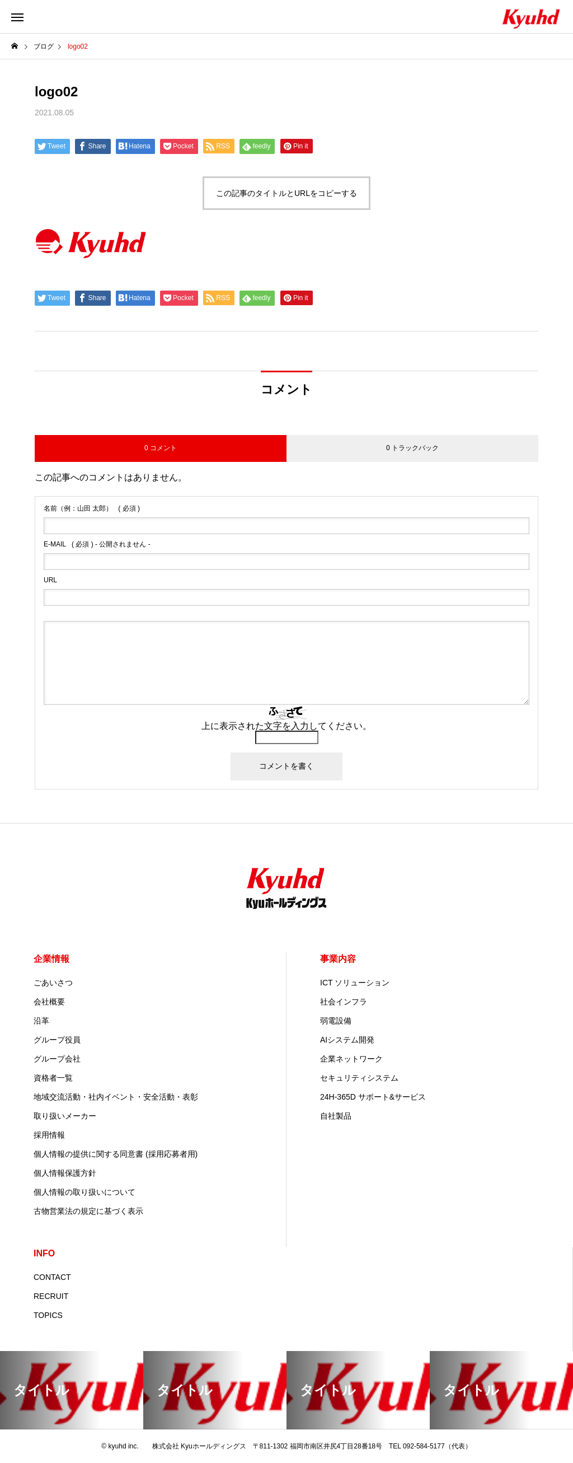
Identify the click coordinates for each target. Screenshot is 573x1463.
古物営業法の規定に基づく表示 (88, 1211)
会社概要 (49, 1001)
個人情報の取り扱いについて (84, 1192)
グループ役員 (57, 1039)
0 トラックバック (412, 448)
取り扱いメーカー (65, 1115)
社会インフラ (343, 1001)
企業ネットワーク (351, 1058)
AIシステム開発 (347, 1039)
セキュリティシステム (359, 1077)
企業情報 (51, 959)
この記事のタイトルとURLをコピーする (286, 193)
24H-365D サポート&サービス (373, 1096)
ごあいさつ (53, 982)
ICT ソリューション (354, 982)
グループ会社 (57, 1058)
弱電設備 (335, 1020)
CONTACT (52, 1277)
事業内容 (338, 959)
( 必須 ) (92, 508)
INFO (44, 1253)
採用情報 (49, 1134)
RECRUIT (51, 1296)
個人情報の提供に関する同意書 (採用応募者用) (116, 1153)
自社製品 (335, 1115)
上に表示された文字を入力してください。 (286, 726)
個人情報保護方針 (65, 1172)
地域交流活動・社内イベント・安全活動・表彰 (116, 1096)
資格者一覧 (53, 1077)
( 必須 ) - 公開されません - (97, 544)
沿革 (41, 1020)
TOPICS (48, 1315)
